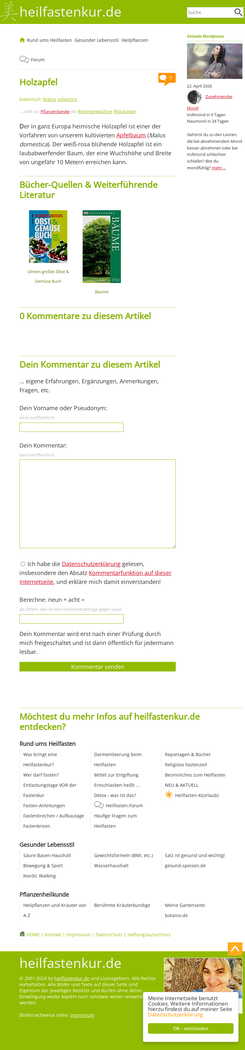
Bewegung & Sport (43, 865)
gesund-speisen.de (185, 865)
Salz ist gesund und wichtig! (195, 855)
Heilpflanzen (135, 40)
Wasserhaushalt (111, 865)
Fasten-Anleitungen (44, 805)
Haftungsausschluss (149, 934)
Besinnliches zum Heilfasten (195, 775)
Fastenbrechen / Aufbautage (53, 816)
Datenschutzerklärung (175, 1014)
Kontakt (53, 934)
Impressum (78, 934)
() (107, 111)
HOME (33, 934)
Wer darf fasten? (41, 775)
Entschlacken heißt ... (117, 785)
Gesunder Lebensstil (97, 40)
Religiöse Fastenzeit (186, 765)
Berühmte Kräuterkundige (122, 905)
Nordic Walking (39, 876)
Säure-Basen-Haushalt (47, 855)
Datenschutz (109, 934)
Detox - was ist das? (115, 795)
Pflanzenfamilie (55, 111)
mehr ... (219, 168)
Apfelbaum (131, 135)
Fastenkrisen (36, 826)
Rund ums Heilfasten (49, 40)
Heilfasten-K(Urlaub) (197, 795)
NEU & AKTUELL (181, 785)
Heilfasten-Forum (124, 805)
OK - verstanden (191, 1028)
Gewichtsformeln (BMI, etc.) (123, 855)
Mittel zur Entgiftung (116, 775)
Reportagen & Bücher (188, 754)
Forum (38, 60)
